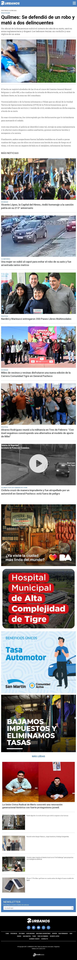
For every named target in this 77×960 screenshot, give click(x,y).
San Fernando (63, 933)
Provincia (13, 933)
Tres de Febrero (42, 936)
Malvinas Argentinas (43, 933)
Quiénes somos (34, 939)
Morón (54, 933)
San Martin (27, 936)
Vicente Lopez (54, 936)
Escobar (22, 933)
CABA (7, 933)
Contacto (44, 939)
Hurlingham (30, 933)
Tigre (34, 936)
